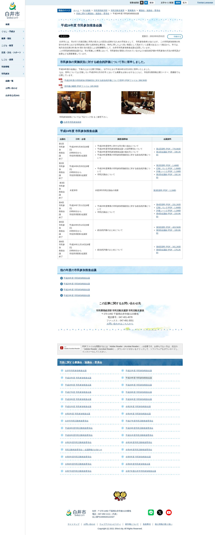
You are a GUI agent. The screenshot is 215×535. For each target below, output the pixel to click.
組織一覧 (9, 81)
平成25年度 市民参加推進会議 (77, 284)
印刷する (177, 36)
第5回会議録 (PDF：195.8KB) (168, 231)
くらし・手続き (8, 31)
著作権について (132, 524)
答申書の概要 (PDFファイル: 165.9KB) (81, 86)
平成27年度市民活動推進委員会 (139, 421)
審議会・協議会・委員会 (149, 10)
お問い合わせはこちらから (120, 324)
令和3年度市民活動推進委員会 (139, 442)
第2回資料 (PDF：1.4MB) (167, 165)
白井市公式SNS (12, 95)
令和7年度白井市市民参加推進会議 (141, 471)
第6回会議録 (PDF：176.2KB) (168, 251)
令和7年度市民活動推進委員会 (78, 471)
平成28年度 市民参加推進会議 (139, 392)
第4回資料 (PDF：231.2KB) (168, 204)
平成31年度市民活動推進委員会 (139, 435)
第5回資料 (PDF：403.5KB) (168, 227)
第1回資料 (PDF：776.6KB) (168, 149)
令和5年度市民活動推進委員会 (78, 457)
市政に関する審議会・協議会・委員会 (92, 13)
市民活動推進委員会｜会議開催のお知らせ (83, 450)
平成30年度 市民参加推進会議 (139, 399)
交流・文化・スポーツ (11, 52)
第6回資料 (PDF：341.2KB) (168, 247)
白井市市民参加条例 (72, 122)
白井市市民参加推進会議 (75, 370)
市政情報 (5, 67)
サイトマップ (73, 524)
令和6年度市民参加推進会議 (138, 464)
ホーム (76, 10)
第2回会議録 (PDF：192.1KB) (168, 176)
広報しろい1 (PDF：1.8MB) (168, 168)
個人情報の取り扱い (163, 524)
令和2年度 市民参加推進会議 (138, 406)
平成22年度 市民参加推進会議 (139, 370)
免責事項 (147, 524)
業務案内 (131, 10)
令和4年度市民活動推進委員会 (139, 450)
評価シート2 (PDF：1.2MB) (168, 211)
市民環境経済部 (100, 10)
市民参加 (5, 74)
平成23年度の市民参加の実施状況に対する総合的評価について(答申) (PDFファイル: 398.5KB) (105, 80)
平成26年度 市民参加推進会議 (77, 278)
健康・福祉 (6, 38)
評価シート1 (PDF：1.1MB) (168, 171)
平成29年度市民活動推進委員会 (139, 428)
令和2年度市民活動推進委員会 (78, 442)
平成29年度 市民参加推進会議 (78, 399)
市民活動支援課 (117, 10)
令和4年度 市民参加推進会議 (138, 414)
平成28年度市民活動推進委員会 (79, 428)
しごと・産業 (7, 59)
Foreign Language (205, 2)
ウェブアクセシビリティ (110, 524)
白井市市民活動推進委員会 (76, 421)
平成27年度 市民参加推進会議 (78, 392)
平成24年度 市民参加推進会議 (77, 289)
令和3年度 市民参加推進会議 (77, 414)
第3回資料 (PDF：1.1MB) (164, 190)
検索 (7, 24)
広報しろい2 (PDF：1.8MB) (168, 207)
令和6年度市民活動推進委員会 (78, 464)
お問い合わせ (11, 88)
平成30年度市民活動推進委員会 (79, 435)
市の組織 (86, 10)
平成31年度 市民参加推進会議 (78, 406)
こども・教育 (7, 45)
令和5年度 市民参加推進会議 (138, 457)
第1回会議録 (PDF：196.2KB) (168, 153)
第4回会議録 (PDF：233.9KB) (168, 215)
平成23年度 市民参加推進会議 (77, 295)
